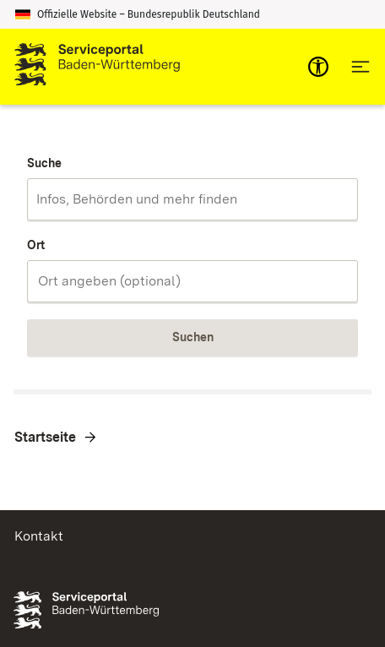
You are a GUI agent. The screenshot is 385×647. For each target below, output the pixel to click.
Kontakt (38, 536)
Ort (36, 245)
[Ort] (192, 281)
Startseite (45, 437)
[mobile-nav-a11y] (318, 67)
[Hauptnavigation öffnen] (360, 67)
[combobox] (192, 199)
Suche (44, 163)
